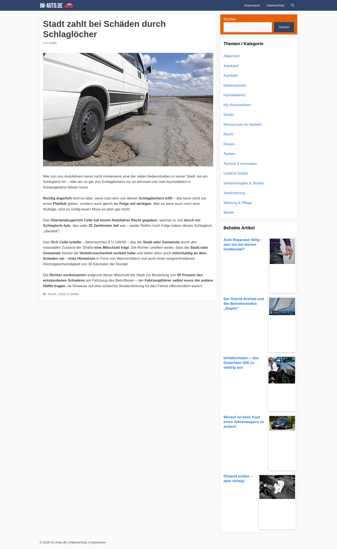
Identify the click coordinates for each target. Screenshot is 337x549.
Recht (52, 294)
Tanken (229, 154)
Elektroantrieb (235, 85)
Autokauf (231, 66)
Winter (229, 212)
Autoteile (231, 76)
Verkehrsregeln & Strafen (244, 183)
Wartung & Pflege (238, 203)
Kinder (229, 115)
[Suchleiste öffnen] (292, 5)
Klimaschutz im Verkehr (243, 125)
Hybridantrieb (234, 95)
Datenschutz (276, 5)
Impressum (252, 5)
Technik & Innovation (240, 164)
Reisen (229, 144)
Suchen (230, 19)
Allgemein (232, 56)
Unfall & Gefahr (68, 294)
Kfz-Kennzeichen (237, 105)
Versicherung (234, 193)
